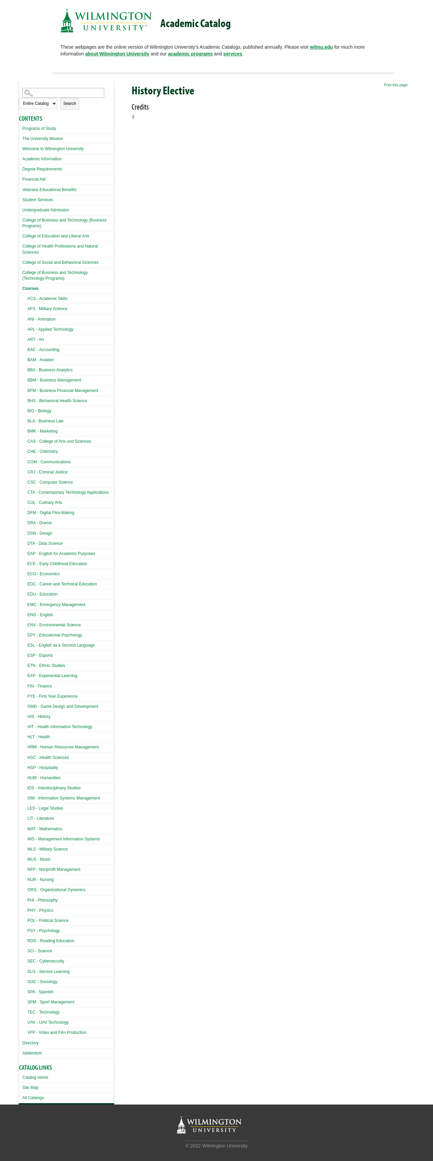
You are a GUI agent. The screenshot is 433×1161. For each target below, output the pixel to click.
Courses (30, 288)
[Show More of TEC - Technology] (25, 1011)
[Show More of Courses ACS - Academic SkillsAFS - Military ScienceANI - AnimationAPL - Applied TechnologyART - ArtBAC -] (20, 287)
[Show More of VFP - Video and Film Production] (25, 1031)
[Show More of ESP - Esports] (25, 654)
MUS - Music (39, 859)
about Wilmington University (117, 53)
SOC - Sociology (42, 981)
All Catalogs (33, 1097)
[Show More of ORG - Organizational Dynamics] (25, 888)
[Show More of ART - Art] (25, 338)
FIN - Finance (39, 686)
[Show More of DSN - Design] (25, 532)
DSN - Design (39, 533)
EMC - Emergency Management (56, 604)
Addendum (32, 1053)
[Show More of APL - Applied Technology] (25, 328)
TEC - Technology (43, 1012)
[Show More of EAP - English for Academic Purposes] (25, 552)
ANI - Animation (41, 319)
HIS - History (38, 716)
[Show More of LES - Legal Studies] (25, 807)
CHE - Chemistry (42, 451)
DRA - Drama (39, 522)
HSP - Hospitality (42, 767)
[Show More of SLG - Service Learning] (25, 970)
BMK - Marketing (42, 431)
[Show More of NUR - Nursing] (25, 878)
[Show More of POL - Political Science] (25, 919)
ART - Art (35, 339)
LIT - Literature (40, 818)
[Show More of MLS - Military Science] (25, 848)
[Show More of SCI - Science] (25, 950)
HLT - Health (38, 737)
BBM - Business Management (54, 380)
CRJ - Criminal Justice (47, 472)
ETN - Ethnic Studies (46, 665)
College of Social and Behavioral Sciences (60, 262)
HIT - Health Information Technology (59, 726)
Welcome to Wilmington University (53, 148)
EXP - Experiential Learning (52, 675)
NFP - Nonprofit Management (54, 869)
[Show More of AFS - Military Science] (25, 307)
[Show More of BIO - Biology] (25, 410)
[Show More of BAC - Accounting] (25, 348)
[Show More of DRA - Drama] (25, 522)
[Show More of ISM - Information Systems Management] (25, 797)
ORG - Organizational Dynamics (56, 889)
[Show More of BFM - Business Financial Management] (25, 389)
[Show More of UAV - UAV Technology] (25, 1021)
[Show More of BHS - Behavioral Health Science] (25, 399)
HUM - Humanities (44, 777)
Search (69, 103)
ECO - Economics (43, 574)
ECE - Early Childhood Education (57, 563)
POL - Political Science (48, 920)
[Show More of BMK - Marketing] (25, 430)
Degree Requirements (42, 169)
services (232, 53)
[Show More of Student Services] (20, 199)
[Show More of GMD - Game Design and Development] (25, 705)
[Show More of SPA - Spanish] (25, 991)
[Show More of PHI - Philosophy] (25, 899)
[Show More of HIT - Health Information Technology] (25, 725)
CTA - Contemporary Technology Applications (68, 492)
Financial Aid (33, 179)
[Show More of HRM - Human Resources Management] (25, 746)
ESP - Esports (40, 655)
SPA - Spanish (40, 992)
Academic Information (42, 159)
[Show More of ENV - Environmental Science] (25, 624)
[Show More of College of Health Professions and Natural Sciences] (20, 245)
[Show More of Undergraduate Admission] (20, 209)
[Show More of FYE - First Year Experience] (25, 695)
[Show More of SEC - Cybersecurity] (25, 960)
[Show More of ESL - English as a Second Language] (25, 644)
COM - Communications (49, 462)
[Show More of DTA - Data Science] (25, 542)
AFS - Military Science (47, 308)
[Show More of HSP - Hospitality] (25, 766)
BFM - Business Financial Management (62, 390)
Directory (30, 1043)
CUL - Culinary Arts (44, 502)
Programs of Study (39, 128)
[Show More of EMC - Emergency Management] (25, 603)
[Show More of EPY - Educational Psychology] (25, 634)
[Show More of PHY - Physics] (25, 909)
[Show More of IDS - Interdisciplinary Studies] (25, 787)
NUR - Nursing (40, 879)
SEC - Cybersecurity (45, 961)
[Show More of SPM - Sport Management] (25, 1001)
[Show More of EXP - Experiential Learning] (25, 674)
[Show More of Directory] (20, 1042)
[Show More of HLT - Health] (25, 736)
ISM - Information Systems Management (63, 798)
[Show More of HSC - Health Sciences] (25, 756)
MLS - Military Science (47, 849)
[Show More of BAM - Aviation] (25, 359)
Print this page (396, 85)
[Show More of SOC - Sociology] (25, 980)
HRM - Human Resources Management (63, 747)
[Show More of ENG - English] (25, 614)
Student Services (37, 200)
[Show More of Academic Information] (20, 158)
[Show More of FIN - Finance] (25, 685)
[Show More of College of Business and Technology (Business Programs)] (20, 219)
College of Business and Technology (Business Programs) (64, 223)
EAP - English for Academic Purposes (61, 553)
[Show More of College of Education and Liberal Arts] (20, 235)
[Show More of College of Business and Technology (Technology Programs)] (20, 271)
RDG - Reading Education (50, 940)
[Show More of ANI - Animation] (25, 318)
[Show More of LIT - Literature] (25, 817)
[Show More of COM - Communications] (25, 461)
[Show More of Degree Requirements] (20, 168)
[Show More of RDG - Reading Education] (25, 940)
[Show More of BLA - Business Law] (25, 420)
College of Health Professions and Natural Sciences (60, 249)
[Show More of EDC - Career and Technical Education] (25, 583)
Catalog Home (35, 1077)
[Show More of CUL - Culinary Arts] (25, 501)
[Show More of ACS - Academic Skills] (25, 297)
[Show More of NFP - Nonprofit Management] (25, 868)
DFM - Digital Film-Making (50, 512)
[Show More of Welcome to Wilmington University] (20, 147)
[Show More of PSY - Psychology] (25, 929)
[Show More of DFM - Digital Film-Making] (25, 511)
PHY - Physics (40, 910)
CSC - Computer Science (50, 482)
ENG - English (40, 614)
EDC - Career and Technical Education (62, 584)
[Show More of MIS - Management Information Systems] (25, 838)
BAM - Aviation (40, 359)
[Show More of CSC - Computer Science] (25, 481)
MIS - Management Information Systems (63, 839)
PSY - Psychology (43, 930)
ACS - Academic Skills (47, 298)
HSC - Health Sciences (48, 757)
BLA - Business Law (45, 421)
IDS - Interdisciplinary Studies (54, 788)
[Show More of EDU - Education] (25, 593)
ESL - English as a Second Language (61, 645)
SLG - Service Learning (48, 971)
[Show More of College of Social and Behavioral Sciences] (20, 261)
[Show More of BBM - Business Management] (25, 379)
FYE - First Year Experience (52, 696)
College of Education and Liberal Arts (55, 236)
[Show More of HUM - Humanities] (25, 777)
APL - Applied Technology (50, 329)
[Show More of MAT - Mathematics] (25, 828)
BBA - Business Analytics (49, 370)
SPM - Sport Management (50, 1002)
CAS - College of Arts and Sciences (59, 441)
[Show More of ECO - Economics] (25, 573)
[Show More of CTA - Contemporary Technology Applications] (25, 491)
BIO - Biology (39, 411)
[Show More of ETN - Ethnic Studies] (25, 664)
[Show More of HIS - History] (25, 715)
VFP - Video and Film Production (56, 1032)
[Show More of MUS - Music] (25, 858)
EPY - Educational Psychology (54, 635)
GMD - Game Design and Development (62, 706)
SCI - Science (39, 951)
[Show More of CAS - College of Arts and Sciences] (25, 440)
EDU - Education (42, 594)
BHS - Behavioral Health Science (57, 400)
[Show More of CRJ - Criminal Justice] (25, 471)
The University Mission (42, 138)
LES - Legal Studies (45, 808)
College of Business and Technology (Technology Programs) (55, 275)
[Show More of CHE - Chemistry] (25, 450)
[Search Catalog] (63, 93)
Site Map (30, 1087)
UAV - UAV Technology (48, 1022)
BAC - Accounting (43, 349)
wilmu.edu (321, 47)
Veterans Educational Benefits (49, 189)
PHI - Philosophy (42, 900)
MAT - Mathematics (44, 829)
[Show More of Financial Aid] (20, 178)
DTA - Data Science (45, 543)
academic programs (190, 53)
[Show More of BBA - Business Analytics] (25, 369)
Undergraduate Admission (45, 210)
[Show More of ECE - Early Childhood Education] (25, 562)
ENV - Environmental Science (54, 625)
